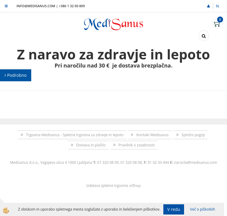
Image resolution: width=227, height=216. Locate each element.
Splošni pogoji (193, 134)
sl (217, 6)
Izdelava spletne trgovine (107, 185)
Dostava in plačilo (91, 145)
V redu (173, 209)
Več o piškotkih (202, 209)
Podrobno (16, 75)
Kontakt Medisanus (152, 134)
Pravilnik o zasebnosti (137, 145)
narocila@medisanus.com (195, 162)
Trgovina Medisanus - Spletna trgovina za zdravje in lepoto (75, 134)
